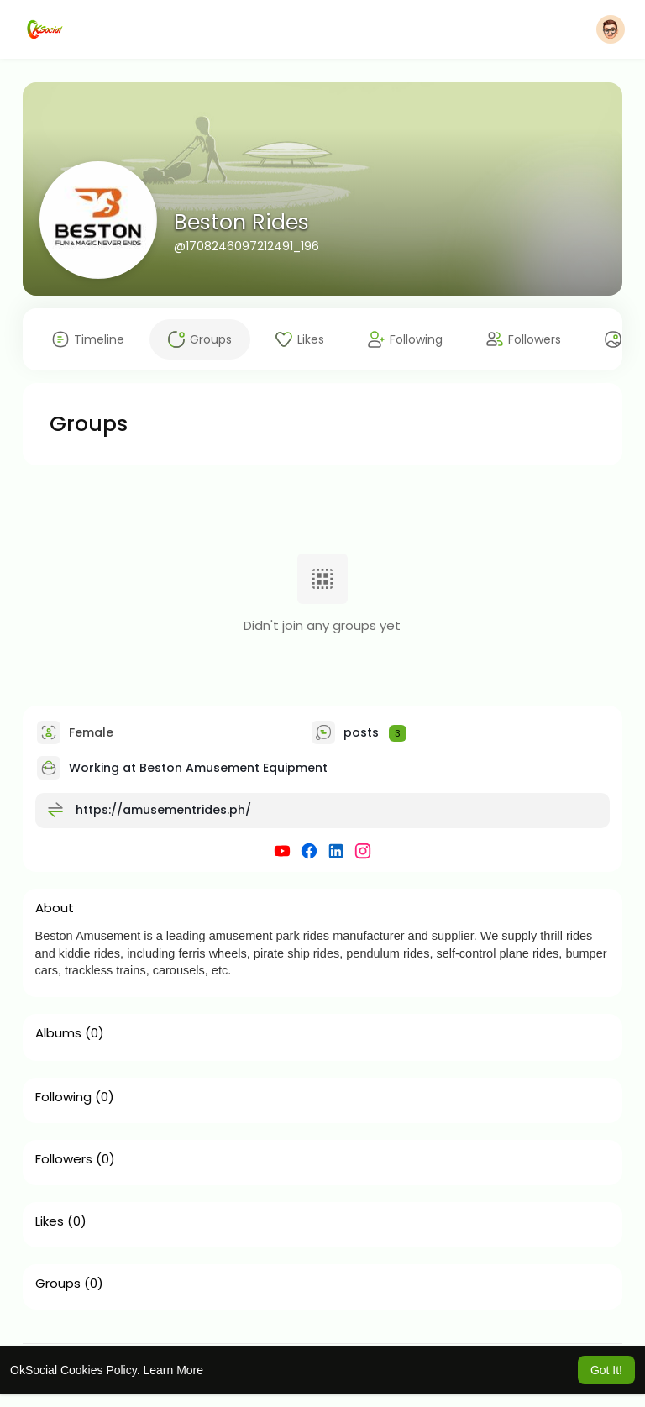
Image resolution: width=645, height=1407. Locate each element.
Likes (49, 1221)
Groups (58, 1283)
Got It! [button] (606, 1370)
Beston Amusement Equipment (233, 767)
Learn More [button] (173, 1370)
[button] (610, 29)
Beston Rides (241, 222)
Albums (58, 1033)
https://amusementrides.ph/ (163, 809)
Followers (63, 1159)
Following (63, 1097)
